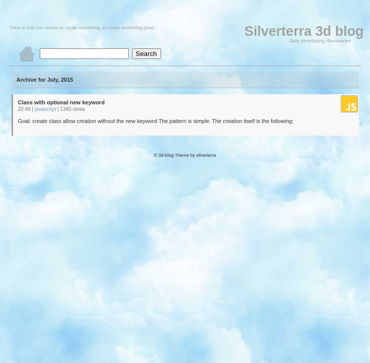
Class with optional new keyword (61, 102)
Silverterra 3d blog (303, 31)
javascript (45, 109)
